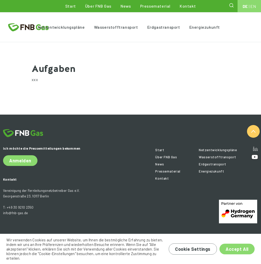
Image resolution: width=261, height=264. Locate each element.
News (126, 6)
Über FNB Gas (98, 6)
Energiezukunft (204, 27)
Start (70, 6)
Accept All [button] (237, 249)
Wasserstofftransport (116, 27)
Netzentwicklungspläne (61, 27)
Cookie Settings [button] (193, 249)
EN (253, 6)
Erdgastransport (163, 27)
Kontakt (188, 6)
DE (245, 6)
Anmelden (20, 160)
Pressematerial (155, 6)
